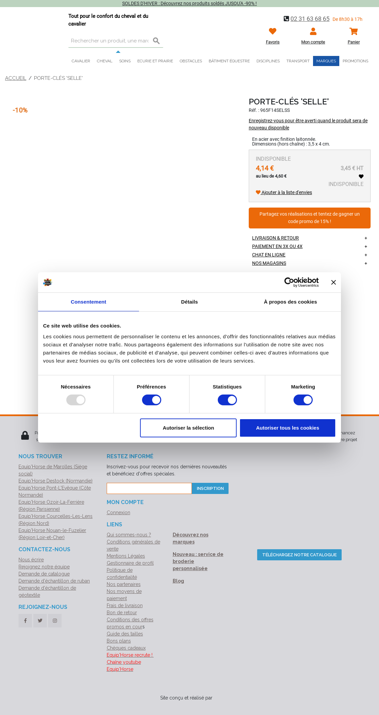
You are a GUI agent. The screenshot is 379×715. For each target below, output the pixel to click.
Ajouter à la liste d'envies (284, 192)
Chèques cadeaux (126, 648)
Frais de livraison (125, 605)
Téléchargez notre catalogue (299, 554)
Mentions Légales (126, 556)
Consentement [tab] (88, 302)
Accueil (15, 78)
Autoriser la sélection (188, 428)
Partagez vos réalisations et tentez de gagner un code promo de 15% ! (310, 217)
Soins (125, 61)
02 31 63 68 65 (310, 18)
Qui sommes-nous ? (129, 534)
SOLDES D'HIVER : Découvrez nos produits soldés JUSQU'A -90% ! (189, 3)
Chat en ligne (268, 254)
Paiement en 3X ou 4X (277, 246)
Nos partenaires (124, 584)
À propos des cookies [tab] (290, 302)
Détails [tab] (189, 302)
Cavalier (81, 61)
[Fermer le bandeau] (333, 282)
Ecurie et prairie (155, 61)
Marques (326, 61)
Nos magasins (269, 263)
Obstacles (191, 61)
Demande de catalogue (44, 574)
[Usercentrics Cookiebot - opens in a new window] (289, 282)
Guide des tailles (125, 633)
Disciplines (268, 61)
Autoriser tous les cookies (287, 428)
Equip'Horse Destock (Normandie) (56, 481)
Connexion (118, 512)
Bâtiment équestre (229, 61)
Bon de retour (122, 612)
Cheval (104, 61)
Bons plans (119, 641)
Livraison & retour (275, 238)
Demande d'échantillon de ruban (54, 581)
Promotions (355, 61)
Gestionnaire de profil (130, 563)
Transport (298, 61)
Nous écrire (31, 559)
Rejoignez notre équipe (44, 566)
